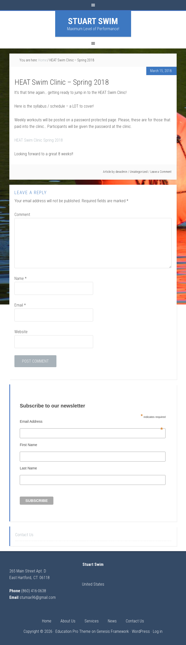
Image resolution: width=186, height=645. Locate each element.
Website (21, 331)
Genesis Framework (113, 631)
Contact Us (24, 534)
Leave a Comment (161, 172)
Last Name (28, 468)
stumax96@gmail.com (37, 597)
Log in (157, 631)
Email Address (91, 421)
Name (20, 278)
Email (20, 305)
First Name (28, 445)
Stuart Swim (93, 21)
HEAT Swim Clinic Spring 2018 (38, 140)
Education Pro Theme (73, 631)
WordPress (141, 631)
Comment (22, 214)
